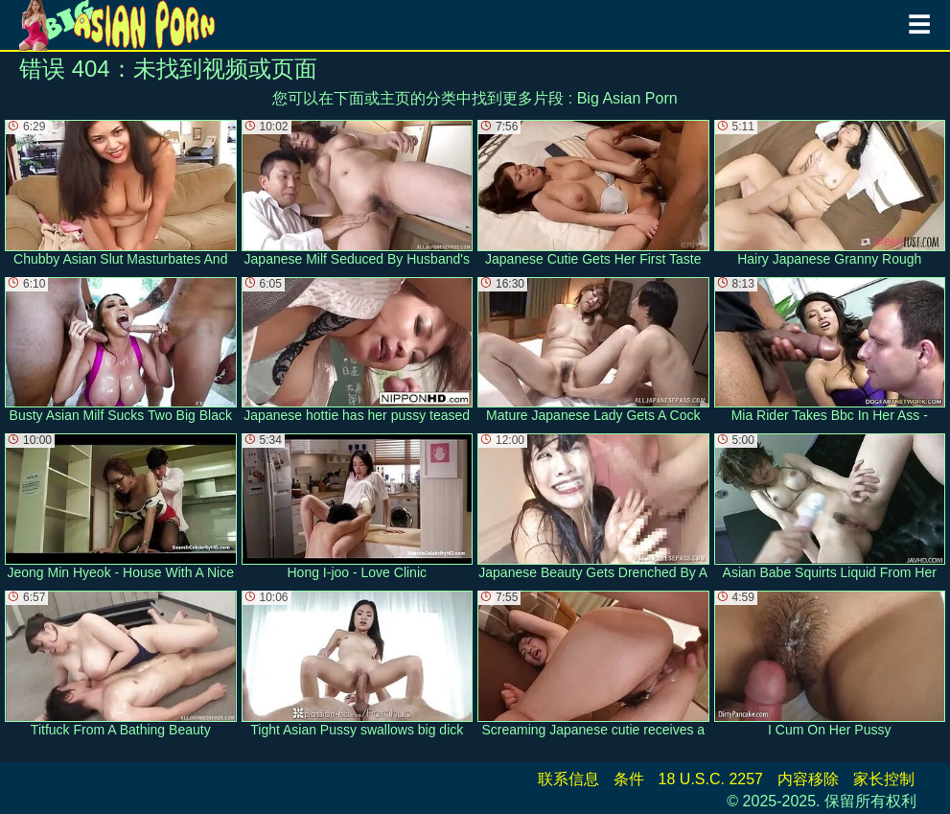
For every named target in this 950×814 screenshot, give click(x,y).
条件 (629, 779)
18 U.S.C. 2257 (711, 779)
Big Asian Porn (627, 98)
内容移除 (808, 779)
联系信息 (568, 779)
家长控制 (884, 779)
